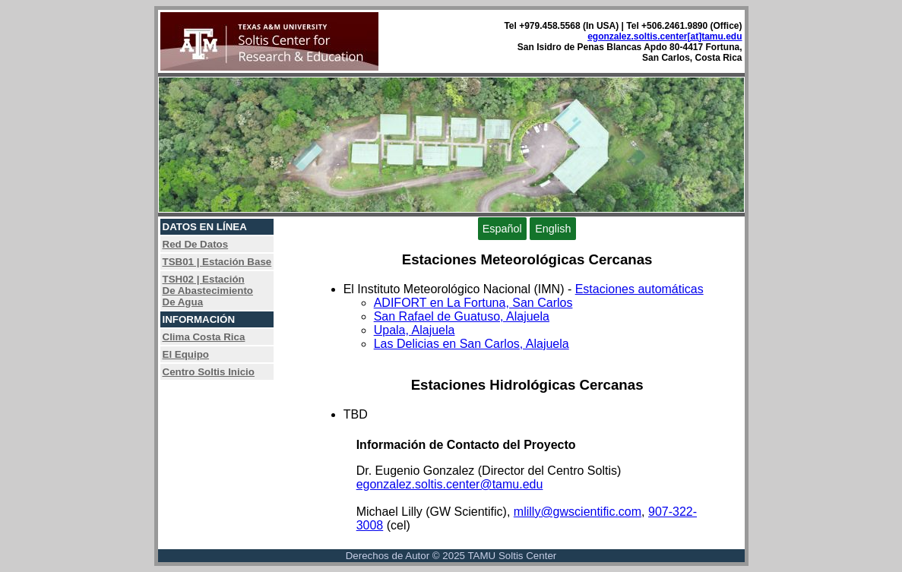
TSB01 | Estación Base (217, 261)
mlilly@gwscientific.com (577, 511)
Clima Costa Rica (204, 337)
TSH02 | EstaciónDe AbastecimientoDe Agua (208, 290)
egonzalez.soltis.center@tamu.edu (449, 484)
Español (502, 229)
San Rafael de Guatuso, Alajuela (461, 316)
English (553, 229)
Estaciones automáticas (639, 289)
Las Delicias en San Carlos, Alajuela (471, 343)
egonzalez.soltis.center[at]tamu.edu (664, 36)
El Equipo (186, 354)
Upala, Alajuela (414, 330)
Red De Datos (196, 244)
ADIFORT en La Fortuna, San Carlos (473, 302)
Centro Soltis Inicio (209, 372)
